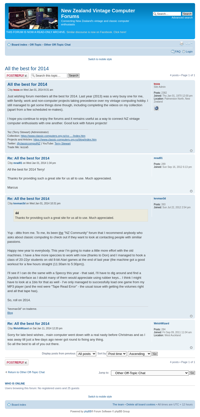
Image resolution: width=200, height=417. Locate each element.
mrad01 (17, 163)
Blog (10, 312)
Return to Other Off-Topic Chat (26, 372)
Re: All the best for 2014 (28, 158)
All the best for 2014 (27, 68)
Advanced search (182, 17)
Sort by (112, 353)
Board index (19, 44)
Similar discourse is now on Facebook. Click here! (97, 32)
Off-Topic (35, 44)
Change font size (189, 43)
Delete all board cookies (141, 404)
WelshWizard (21, 328)
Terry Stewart (63, 143)
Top (191, 150)
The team (118, 404)
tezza (16, 89)
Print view (181, 43)
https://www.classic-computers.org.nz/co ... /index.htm (53, 135)
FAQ (178, 51)
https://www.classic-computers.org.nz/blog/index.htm (65, 139)
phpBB (87, 411)
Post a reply (17, 75)
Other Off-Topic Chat (57, 44)
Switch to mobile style (100, 59)
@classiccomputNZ (28, 143)
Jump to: (104, 372)
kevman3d (19, 203)
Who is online (15, 383)
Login (189, 51)
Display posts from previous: (69, 353)
